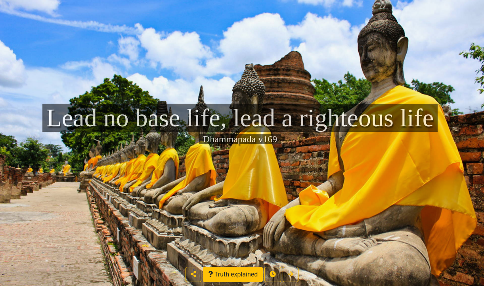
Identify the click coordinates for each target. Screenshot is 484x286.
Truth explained (233, 274)
